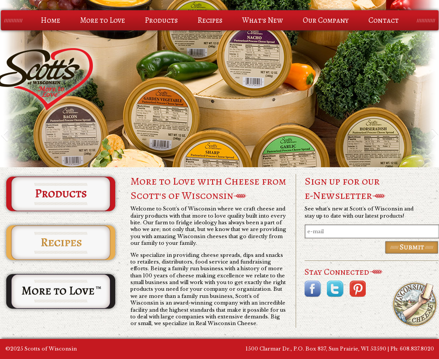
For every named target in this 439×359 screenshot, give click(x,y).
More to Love (102, 20)
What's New (262, 20)
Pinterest (357, 289)
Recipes (209, 20)
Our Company (326, 20)
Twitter (335, 289)
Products (161, 20)
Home (50, 20)
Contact (383, 20)
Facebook (313, 289)
